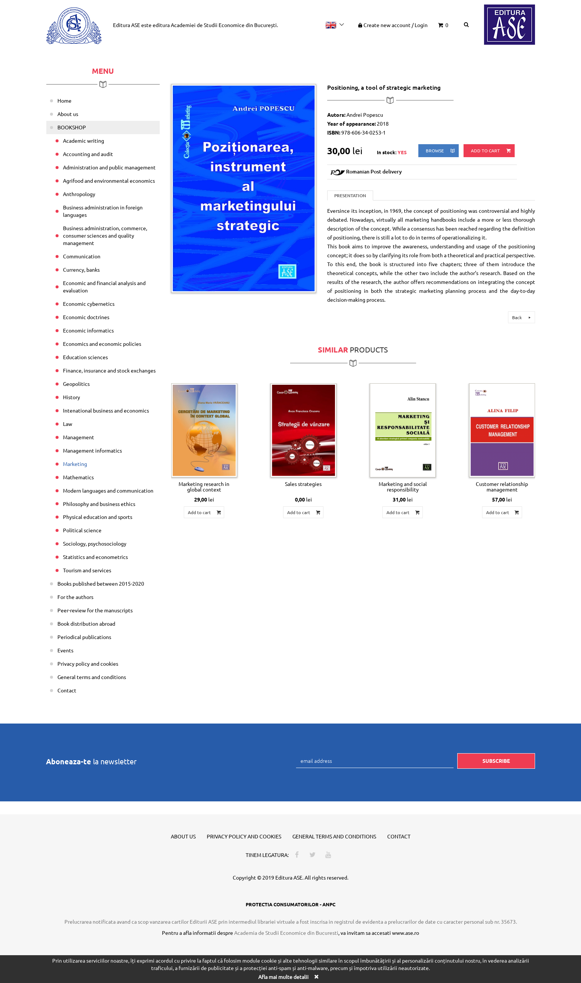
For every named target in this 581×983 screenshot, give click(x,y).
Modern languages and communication (108, 490)
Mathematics (78, 477)
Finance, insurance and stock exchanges (109, 370)
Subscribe (496, 760)
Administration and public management (109, 167)
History (71, 397)
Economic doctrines (86, 317)
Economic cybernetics (88, 303)
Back (522, 317)
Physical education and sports (97, 516)
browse (441, 151)
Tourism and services (87, 570)
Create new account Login (392, 24)
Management (78, 437)
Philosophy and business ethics (99, 503)
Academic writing (83, 140)
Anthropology (79, 194)
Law (67, 423)
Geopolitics (76, 383)
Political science (82, 530)
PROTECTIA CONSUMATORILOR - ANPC (290, 904)
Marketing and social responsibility (403, 486)
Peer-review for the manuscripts (95, 610)
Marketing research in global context (204, 486)
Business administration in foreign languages (103, 211)
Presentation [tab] (350, 195)
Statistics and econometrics (95, 556)
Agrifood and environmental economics (109, 180)
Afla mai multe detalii (283, 976)
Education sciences (85, 357)
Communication (81, 256)
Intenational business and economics (106, 410)
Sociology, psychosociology (94, 543)
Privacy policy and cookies (87, 663)
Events (65, 650)
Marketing (75, 463)
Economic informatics (88, 330)
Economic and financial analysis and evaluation (104, 286)
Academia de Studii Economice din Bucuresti (286, 932)
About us (67, 113)
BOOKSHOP (71, 127)
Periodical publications (84, 636)
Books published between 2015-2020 (100, 583)
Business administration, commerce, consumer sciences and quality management (105, 235)
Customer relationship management (502, 486)
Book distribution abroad (86, 623)
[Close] (316, 976)
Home (64, 100)
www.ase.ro (405, 932)
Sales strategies (303, 483)
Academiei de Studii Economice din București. (224, 24)
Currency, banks (81, 269)
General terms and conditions (91, 676)
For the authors (75, 596)
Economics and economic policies (102, 343)
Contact (66, 690)
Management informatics (92, 450)
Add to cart (491, 151)
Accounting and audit (88, 153)
